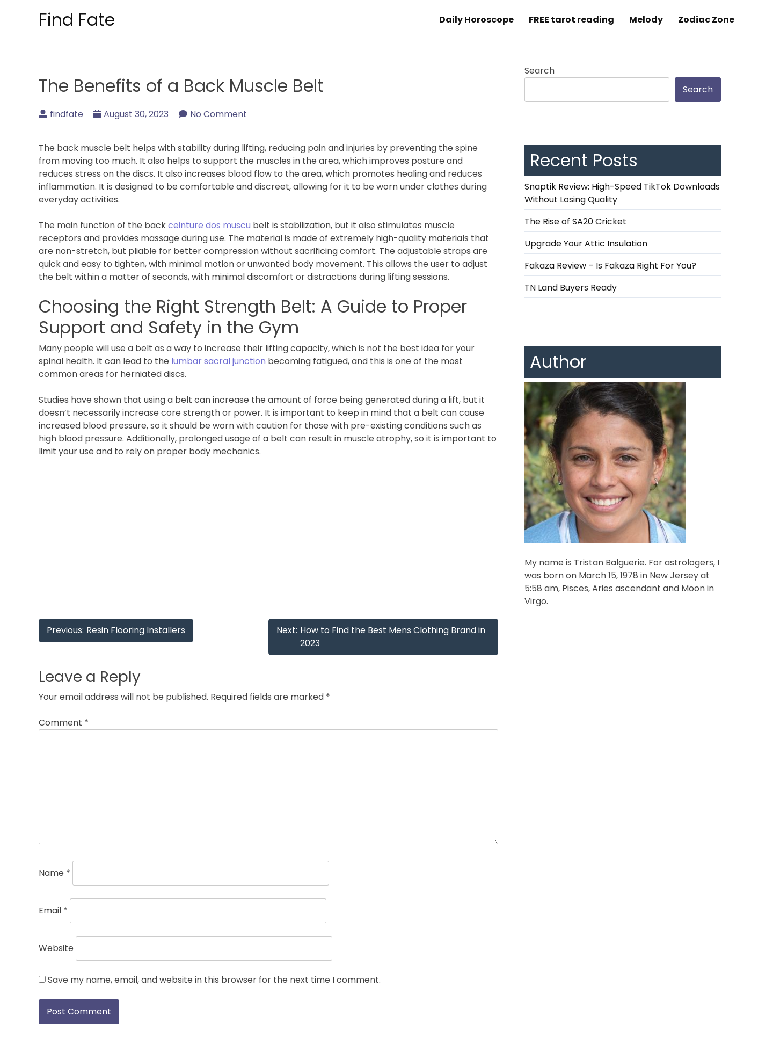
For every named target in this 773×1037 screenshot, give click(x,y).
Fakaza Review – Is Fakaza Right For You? (610, 265)
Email (53, 910)
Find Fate (77, 20)
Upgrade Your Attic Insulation (585, 243)
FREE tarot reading (571, 19)
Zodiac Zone (706, 19)
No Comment (213, 114)
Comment (64, 722)
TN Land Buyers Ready (570, 287)
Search (539, 70)
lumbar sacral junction (217, 361)
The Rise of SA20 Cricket (575, 221)
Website (56, 948)
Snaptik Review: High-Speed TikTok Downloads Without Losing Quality (622, 193)
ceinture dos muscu (209, 225)
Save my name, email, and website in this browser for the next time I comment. (214, 980)
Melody (646, 19)
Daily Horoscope (476, 19)
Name (54, 873)
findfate (61, 114)
